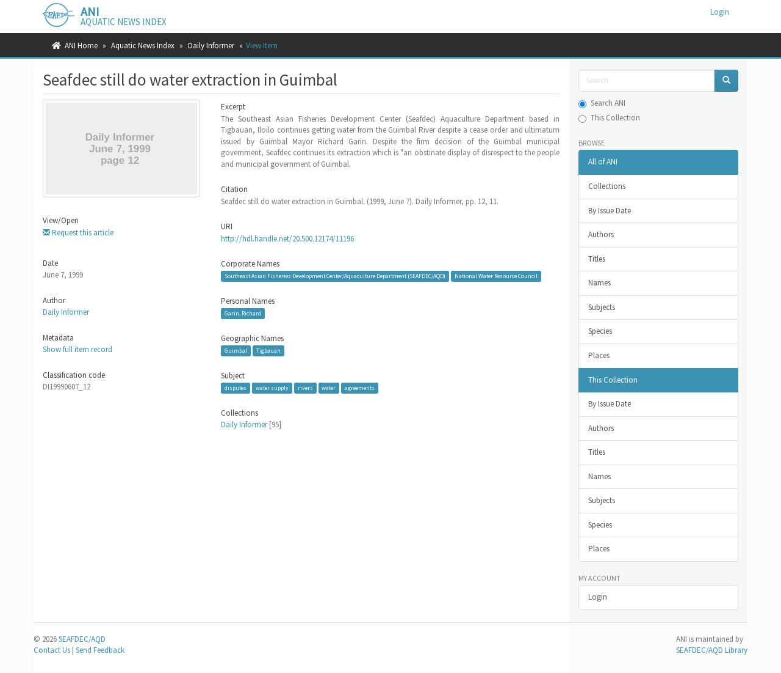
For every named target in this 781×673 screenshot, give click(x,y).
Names (599, 283)
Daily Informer (211, 45)
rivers (305, 388)
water (329, 388)
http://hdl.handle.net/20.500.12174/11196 (287, 239)
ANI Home (81, 45)
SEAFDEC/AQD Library (711, 650)
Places (599, 355)
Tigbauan (268, 351)
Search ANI (601, 103)
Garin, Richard (243, 313)
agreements (360, 388)
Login (597, 597)
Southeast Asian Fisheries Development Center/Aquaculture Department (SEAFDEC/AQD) (335, 276)
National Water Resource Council (496, 276)
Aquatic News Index (143, 45)
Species (600, 331)
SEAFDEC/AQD (82, 639)
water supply (272, 388)
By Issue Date (609, 210)
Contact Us (52, 650)
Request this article (78, 232)
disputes (236, 388)
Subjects (601, 307)
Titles (596, 259)
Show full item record (77, 349)
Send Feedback (100, 650)
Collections (606, 186)
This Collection (609, 117)
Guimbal (236, 351)
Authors (601, 234)
